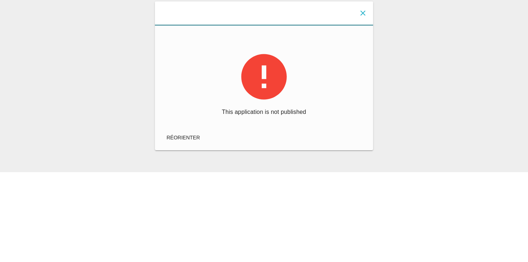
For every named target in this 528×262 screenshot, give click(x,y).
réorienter (183, 137)
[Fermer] (363, 13)
